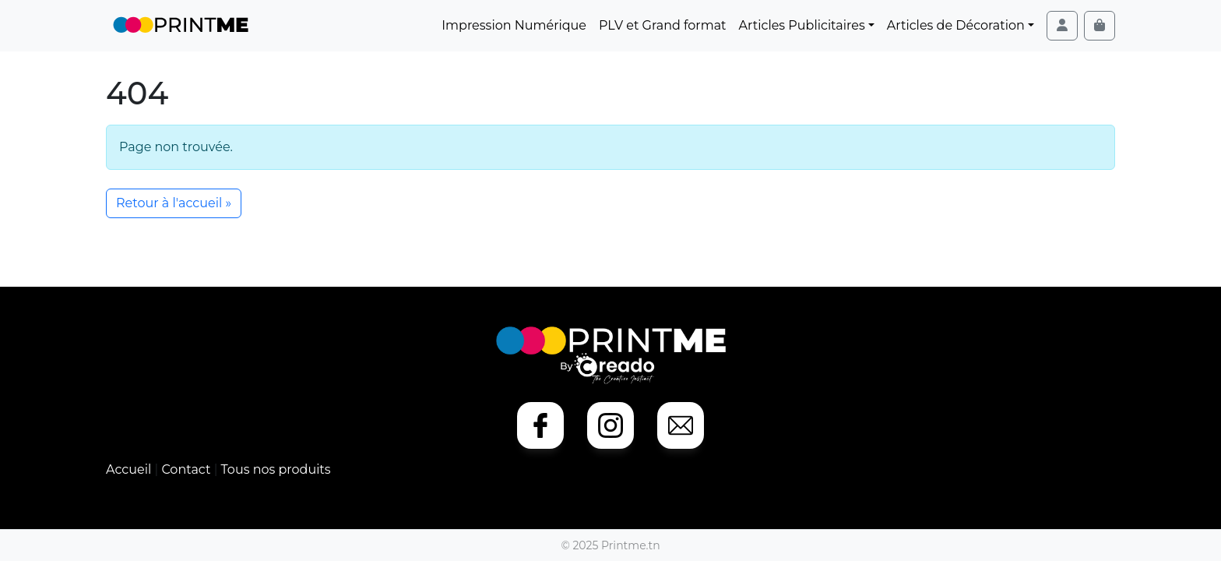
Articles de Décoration (956, 25)
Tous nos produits (276, 469)
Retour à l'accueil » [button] (173, 203)
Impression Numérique (514, 25)
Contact (187, 469)
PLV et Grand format (663, 25)
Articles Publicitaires (802, 25)
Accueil (130, 469)
